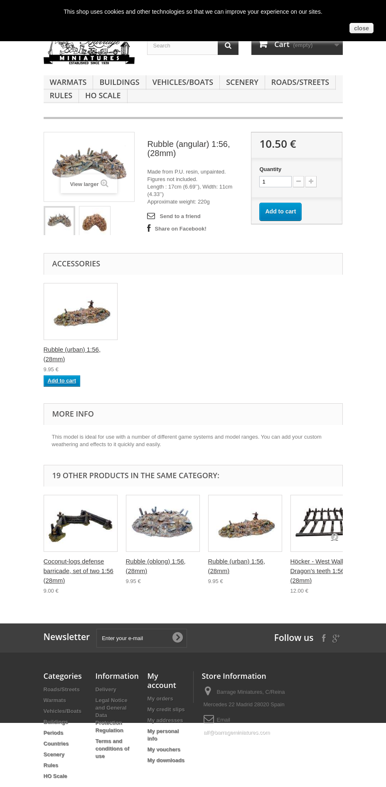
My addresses (165, 720)
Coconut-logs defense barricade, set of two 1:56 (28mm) (78, 571)
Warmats (68, 82)
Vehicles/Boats (182, 82)
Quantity (270, 169)
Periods (54, 733)
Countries (56, 743)
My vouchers (164, 749)
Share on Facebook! (180, 229)
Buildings (119, 82)
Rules (61, 95)
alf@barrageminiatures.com (237, 732)
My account (162, 680)
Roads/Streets (300, 82)
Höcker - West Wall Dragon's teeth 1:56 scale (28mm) (325, 571)
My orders (160, 698)
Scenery (242, 82)
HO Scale (102, 95)
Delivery (106, 689)
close (361, 28)
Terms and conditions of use (113, 748)
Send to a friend (180, 216)
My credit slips (166, 709)
